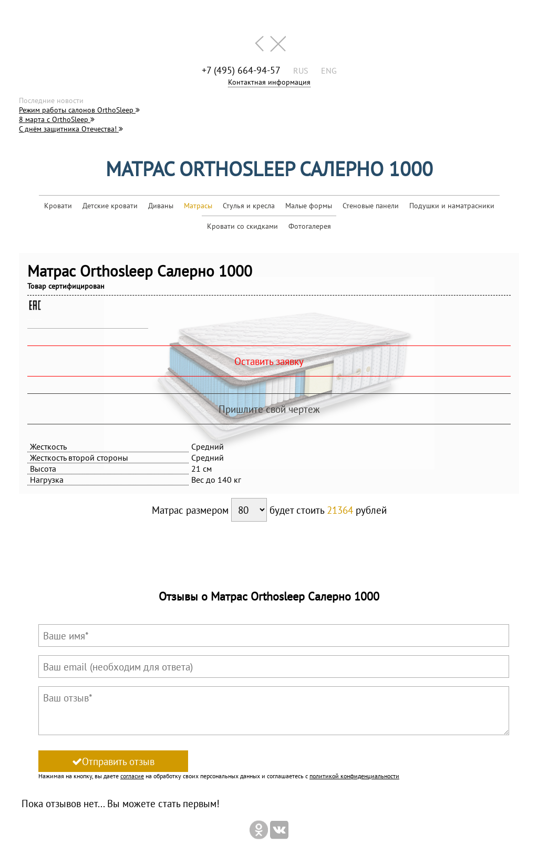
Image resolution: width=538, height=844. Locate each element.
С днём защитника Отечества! (71, 129)
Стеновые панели (371, 205)
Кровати (58, 205)
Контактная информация (269, 82)
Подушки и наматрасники (451, 205)
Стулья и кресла (249, 205)
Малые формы (308, 205)
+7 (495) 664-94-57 (241, 70)
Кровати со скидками (242, 226)
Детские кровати (110, 205)
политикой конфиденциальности (354, 776)
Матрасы (198, 205)
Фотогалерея (309, 226)
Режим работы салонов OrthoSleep (79, 110)
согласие (132, 776)
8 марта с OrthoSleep (57, 119)
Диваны (160, 205)
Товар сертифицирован (66, 286)
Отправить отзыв (113, 761)
